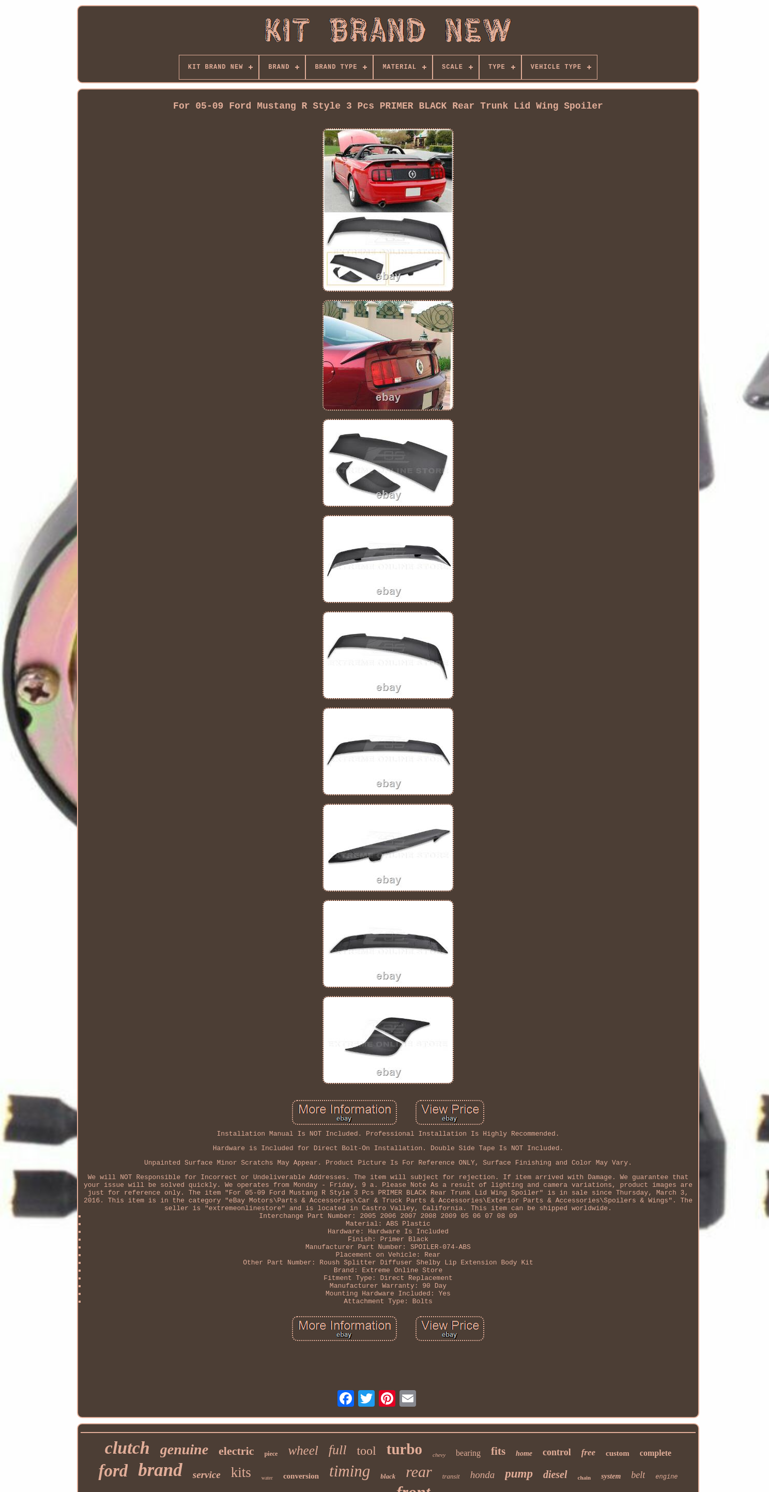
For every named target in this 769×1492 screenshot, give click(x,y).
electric (236, 1450)
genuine (184, 1449)
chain (584, 1477)
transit (451, 1476)
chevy (439, 1455)
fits (498, 1451)
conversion (301, 1476)
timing (349, 1471)
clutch (127, 1447)
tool (366, 1450)
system (611, 1476)
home (524, 1453)
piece (271, 1453)
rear (419, 1471)
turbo (404, 1449)
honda (482, 1474)
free (588, 1452)
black (387, 1476)
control (557, 1452)
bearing (468, 1453)
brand (160, 1470)
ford (113, 1470)
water (267, 1478)
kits (241, 1472)
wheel (303, 1450)
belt (638, 1475)
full (338, 1449)
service (207, 1474)
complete (655, 1453)
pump (519, 1473)
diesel (555, 1474)
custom (617, 1453)
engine (666, 1477)
